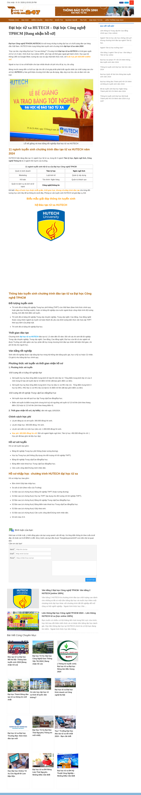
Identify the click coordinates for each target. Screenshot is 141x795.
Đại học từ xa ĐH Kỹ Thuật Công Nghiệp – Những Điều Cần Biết (66, 773)
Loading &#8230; (51, 267)
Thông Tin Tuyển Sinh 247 (23, 11)
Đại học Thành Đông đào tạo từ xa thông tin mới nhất (18, 697)
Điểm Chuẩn (37, 20)
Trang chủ (13, 20)
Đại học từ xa (95, 20)
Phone (12, 558)
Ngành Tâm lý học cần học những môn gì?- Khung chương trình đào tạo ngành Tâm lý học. (116, 40)
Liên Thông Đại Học (114, 20)
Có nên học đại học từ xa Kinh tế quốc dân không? (39, 694)
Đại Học (25, 20)
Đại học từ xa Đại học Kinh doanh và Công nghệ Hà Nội (64, 692)
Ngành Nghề (71, 20)
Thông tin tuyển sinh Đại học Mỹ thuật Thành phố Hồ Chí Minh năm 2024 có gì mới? (115, 98)
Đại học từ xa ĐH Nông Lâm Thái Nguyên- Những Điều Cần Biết (42, 772)
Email (11, 554)
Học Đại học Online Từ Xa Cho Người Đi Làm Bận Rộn (17, 773)
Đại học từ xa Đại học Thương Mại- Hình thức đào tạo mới (17, 735)
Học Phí (48, 20)
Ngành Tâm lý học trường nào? (111, 48)
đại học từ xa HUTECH (29, 337)
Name (12, 549)
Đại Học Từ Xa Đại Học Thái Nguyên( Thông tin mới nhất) (42, 732)
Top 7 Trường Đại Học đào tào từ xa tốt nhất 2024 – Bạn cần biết (64, 733)
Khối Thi (59, 20)
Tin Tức (83, 20)
